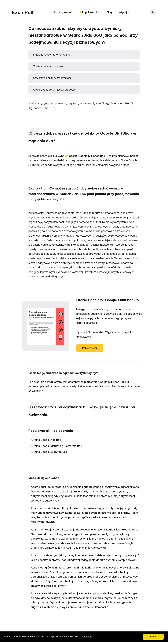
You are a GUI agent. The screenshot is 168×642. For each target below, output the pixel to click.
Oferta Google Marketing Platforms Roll (56, 445)
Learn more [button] (85, 636)
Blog (109, 12)
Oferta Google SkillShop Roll (49, 451)
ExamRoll (22, 12)
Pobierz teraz (89, 347)
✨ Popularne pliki (88, 12)
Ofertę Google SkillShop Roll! (87, 155)
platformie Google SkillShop (101, 381)
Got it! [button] (153, 636)
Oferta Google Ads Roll (46, 439)
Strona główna (62, 12)
